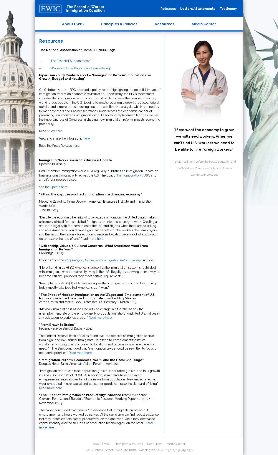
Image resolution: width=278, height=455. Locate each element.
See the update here (53, 187)
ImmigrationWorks (130, 175)
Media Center (204, 24)
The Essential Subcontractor (70, 61)
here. (59, 131)
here (100, 238)
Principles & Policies (119, 24)
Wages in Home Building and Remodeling (80, 68)
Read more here (100, 317)
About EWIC (73, 24)
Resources (164, 24)
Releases (168, 9)
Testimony (228, 9)
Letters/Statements (197, 9)
